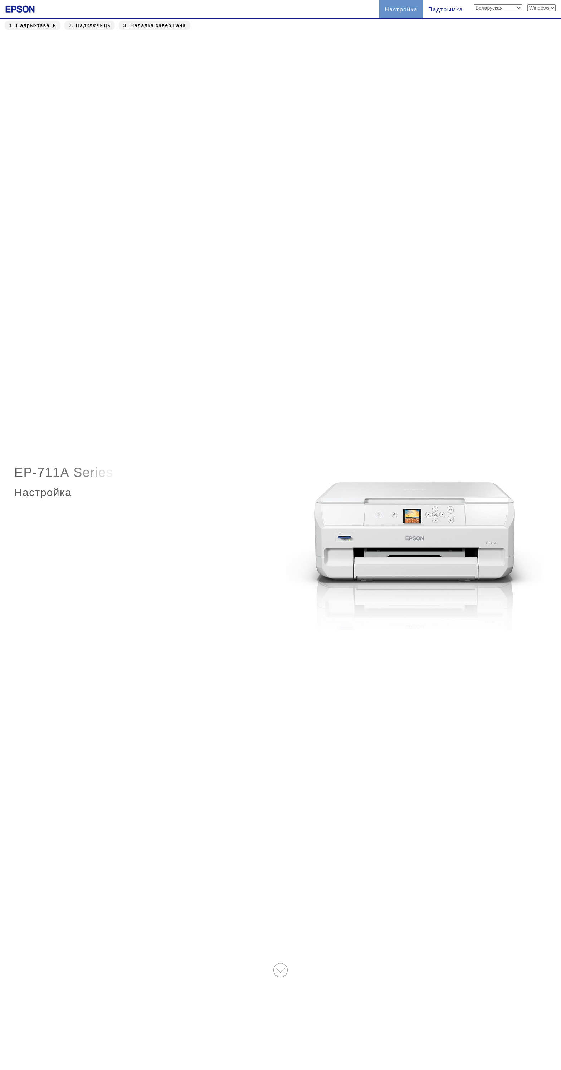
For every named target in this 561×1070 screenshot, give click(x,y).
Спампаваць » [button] (304, 616)
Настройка (401, 9)
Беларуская (190, 1032)
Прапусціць (301, 378)
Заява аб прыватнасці (374, 1032)
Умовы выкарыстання (254, 1032)
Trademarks (314, 1032)
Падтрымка (445, 9)
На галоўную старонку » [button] (280, 976)
